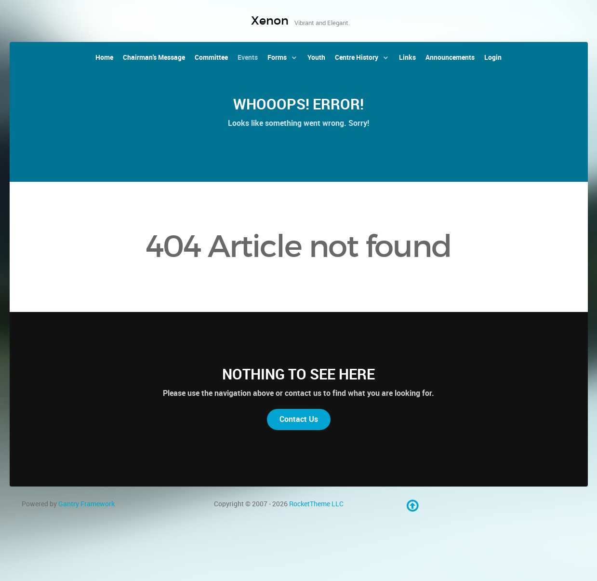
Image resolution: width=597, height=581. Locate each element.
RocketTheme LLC (316, 504)
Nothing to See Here (298, 374)
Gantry (86, 504)
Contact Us (298, 419)
